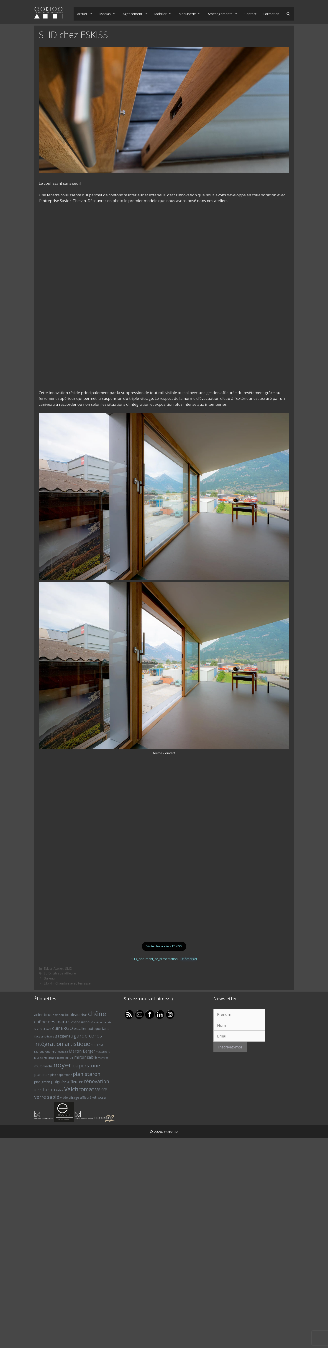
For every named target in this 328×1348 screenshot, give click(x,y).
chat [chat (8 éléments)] (84, 1225)
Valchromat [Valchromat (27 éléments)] (79, 1299)
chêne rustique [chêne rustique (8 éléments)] (82, 1232)
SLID (68, 1178)
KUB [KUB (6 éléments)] (93, 1255)
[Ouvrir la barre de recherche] (288, 14)
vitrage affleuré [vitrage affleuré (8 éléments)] (80, 1308)
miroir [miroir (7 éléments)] (69, 1268)
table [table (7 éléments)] (59, 1300)
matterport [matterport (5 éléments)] (103, 1262)
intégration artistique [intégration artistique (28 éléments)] (62, 1254)
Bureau (49, 1188)
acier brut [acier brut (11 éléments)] (43, 1224)
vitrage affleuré (64, 1183)
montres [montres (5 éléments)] (103, 1267)
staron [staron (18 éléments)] (47, 1299)
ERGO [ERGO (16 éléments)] (67, 1238)
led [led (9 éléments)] (53, 1261)
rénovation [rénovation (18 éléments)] (96, 1291)
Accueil (86, 14)
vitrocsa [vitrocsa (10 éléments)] (99, 1307)
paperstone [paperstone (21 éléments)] (86, 1275)
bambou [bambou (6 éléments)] (58, 1225)
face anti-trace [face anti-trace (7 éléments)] (44, 1247)
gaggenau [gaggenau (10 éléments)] (64, 1246)
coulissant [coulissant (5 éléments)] (45, 1239)
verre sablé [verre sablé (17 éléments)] (46, 1307)
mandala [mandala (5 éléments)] (62, 1262)
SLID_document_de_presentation (154, 1169)
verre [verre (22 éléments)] (101, 1299)
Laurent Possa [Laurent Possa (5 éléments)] (42, 1262)
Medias (109, 14)
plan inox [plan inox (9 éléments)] (41, 1284)
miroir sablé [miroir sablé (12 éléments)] (85, 1267)
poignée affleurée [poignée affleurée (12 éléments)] (67, 1292)
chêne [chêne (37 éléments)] (97, 1224)
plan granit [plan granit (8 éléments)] (42, 1292)
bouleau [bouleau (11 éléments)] (72, 1224)
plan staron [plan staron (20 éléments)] (86, 1284)
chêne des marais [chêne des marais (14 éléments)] (52, 1232)
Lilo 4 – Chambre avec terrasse (67, 1193)
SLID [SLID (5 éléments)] (36, 1300)
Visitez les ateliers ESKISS (164, 1156)
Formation (271, 13)
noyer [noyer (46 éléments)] (63, 1275)
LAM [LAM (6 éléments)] (100, 1255)
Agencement (137, 14)
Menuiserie (191, 14)
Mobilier (164, 14)
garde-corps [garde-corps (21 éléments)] (88, 1245)
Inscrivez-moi (230, 1257)
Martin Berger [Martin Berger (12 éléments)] (82, 1261)
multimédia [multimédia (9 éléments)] (43, 1276)
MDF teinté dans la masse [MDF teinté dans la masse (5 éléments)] (49, 1267)
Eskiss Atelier (53, 1178)
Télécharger (188, 1169)
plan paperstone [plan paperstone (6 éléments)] (61, 1285)
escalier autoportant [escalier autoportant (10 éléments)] (91, 1238)
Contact (250, 13)
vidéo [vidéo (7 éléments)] (64, 1308)
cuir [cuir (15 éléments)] (56, 1238)
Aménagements (224, 14)
